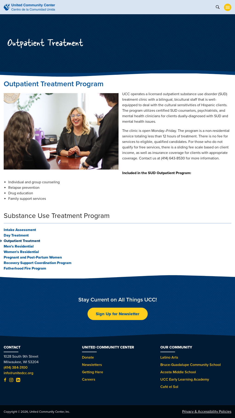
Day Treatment (16, 235)
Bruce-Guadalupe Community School (190, 364)
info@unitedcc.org (18, 373)
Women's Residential (21, 252)
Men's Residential (19, 246)
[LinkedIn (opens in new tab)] (18, 381)
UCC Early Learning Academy (184, 379)
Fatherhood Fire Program (25, 268)
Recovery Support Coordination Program (37, 263)
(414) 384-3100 (16, 367)
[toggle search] (217, 6)
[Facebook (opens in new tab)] (5, 381)
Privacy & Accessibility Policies (206, 411)
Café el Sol (169, 387)
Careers (88, 379)
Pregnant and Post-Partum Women (33, 257)
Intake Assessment (20, 230)
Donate (88, 357)
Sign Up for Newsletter (117, 313)
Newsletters (92, 364)
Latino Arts (169, 357)
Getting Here (92, 372)
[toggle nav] (227, 7)
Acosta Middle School (178, 372)
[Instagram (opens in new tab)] (11, 381)
